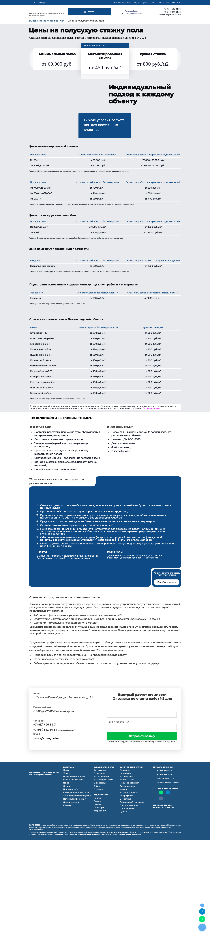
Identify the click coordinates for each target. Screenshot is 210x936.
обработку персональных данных (160, 742)
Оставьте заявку (151, 408)
